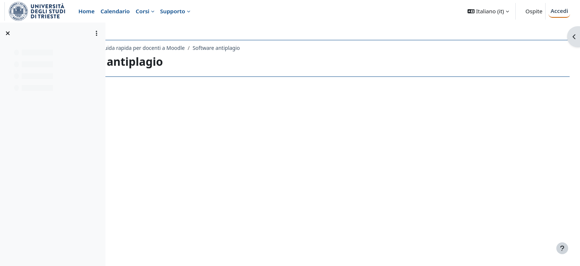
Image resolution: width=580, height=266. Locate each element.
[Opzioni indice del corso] (96, 33)
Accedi (559, 10)
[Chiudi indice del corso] (8, 33)
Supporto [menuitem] (172, 11)
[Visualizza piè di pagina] (562, 248)
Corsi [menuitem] (142, 11)
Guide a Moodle (139, 47)
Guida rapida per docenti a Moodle (208, 47)
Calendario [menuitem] (115, 11)
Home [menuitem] (86, 11)
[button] (488, 11)
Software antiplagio (282, 47)
